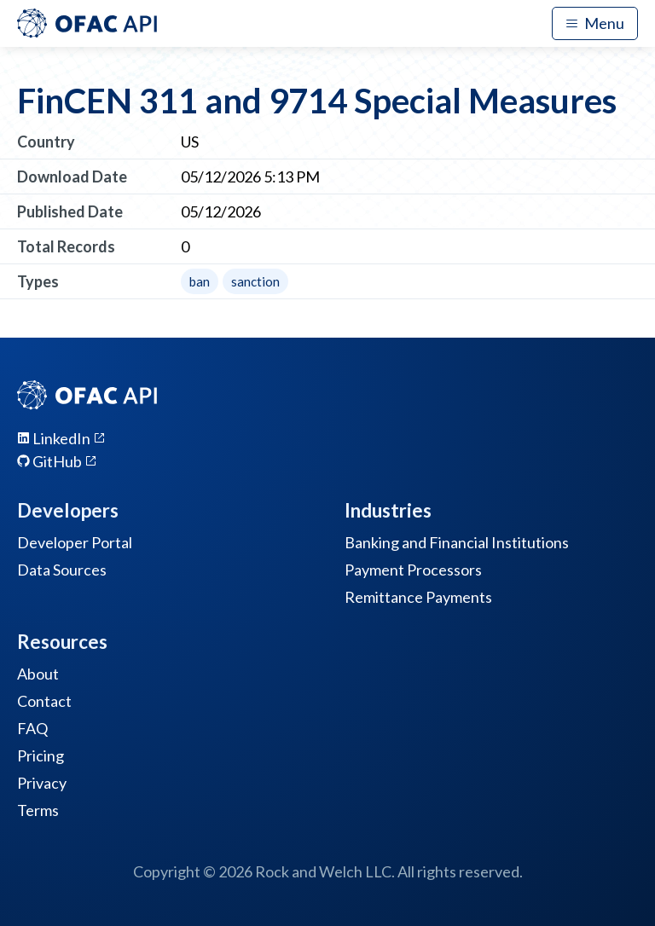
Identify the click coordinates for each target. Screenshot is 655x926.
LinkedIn (61, 438)
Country (46, 141)
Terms (38, 810)
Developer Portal (74, 542)
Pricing (40, 755)
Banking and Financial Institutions (457, 542)
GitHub (57, 461)
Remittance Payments (418, 596)
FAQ (32, 728)
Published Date (70, 211)
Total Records (66, 246)
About (38, 673)
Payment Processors (413, 569)
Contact (44, 701)
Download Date (72, 176)
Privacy (42, 782)
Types (38, 281)
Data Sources (62, 569)
